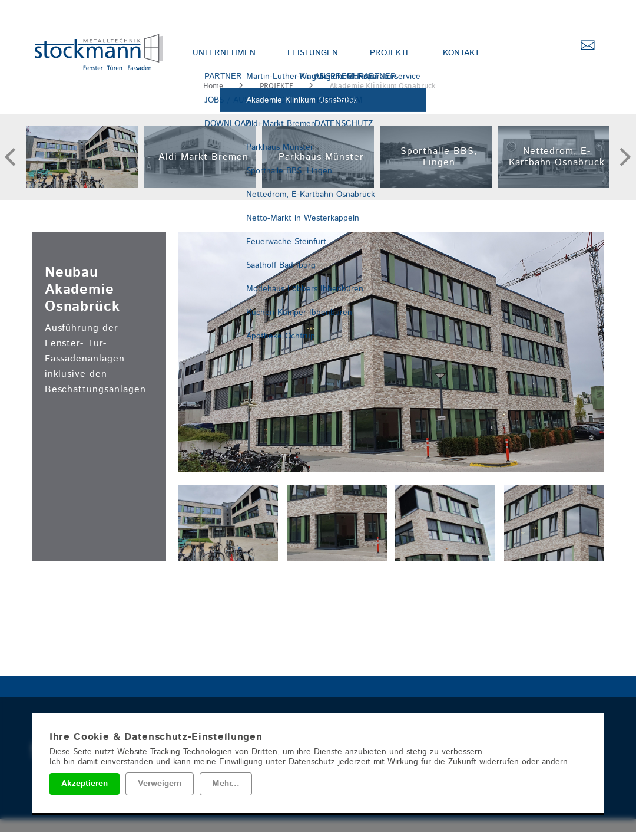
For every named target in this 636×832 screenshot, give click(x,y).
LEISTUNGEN (314, 53)
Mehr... (226, 784)
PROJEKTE (393, 53)
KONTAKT (465, 53)
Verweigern (159, 784)
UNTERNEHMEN (225, 53)
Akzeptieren (84, 784)
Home (213, 85)
